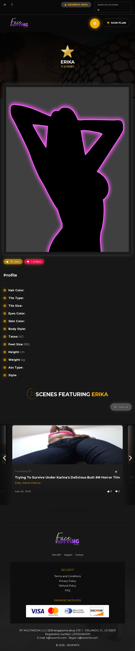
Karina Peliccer (32, 478)
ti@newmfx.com (56, 633)
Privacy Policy (67, 576)
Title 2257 (56, 550)
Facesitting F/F (23, 466)
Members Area (66, 4)
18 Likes (13, 256)
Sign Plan (116, 17)
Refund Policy (67, 580)
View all (121, 402)
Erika (18, 478)
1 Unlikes (34, 256)
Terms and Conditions (67, 571)
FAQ (67, 585)
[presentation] (4, 452)
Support (68, 550)
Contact (79, 550)
